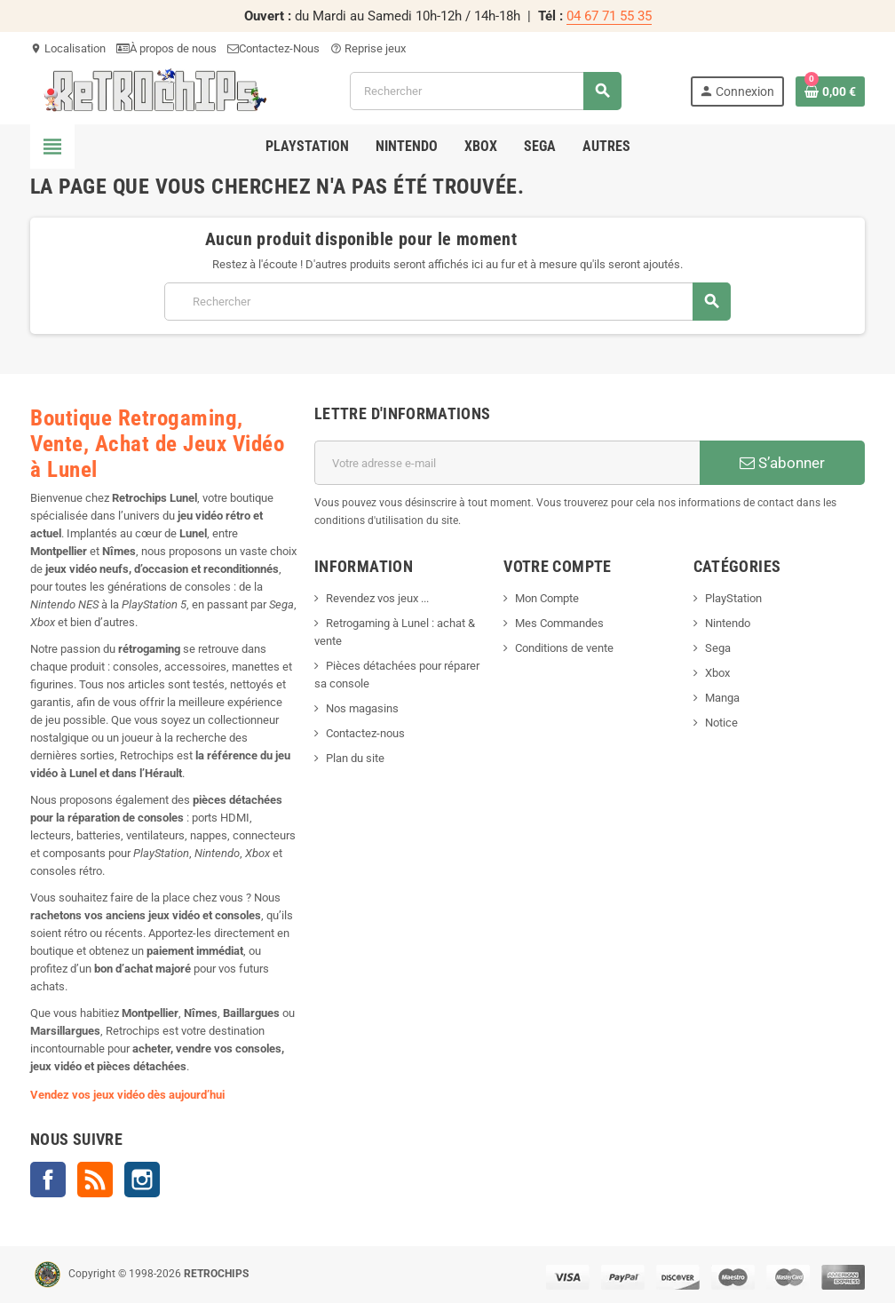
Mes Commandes (559, 623)
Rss (95, 1179)
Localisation (68, 48)
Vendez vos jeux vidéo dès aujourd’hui (127, 1094)
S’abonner (782, 463)
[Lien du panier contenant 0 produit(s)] (830, 91)
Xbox (717, 672)
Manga (722, 697)
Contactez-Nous (273, 48)
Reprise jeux (368, 48)
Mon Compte (547, 598)
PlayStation (733, 598)
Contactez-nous (365, 733)
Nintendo (727, 623)
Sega (718, 648)
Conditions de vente (564, 648)
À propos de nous (166, 48)
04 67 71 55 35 (609, 16)
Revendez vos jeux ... (377, 598)
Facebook (48, 1179)
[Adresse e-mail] (507, 463)
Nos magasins (362, 708)
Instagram (142, 1179)
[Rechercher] (485, 91)
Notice (721, 722)
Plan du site (355, 758)
